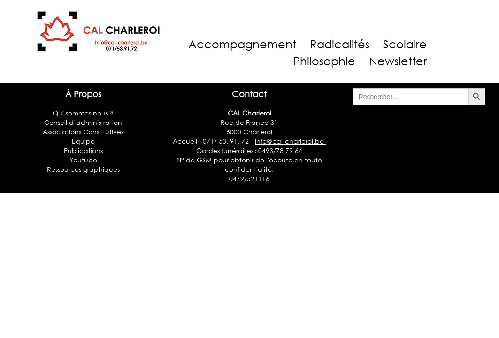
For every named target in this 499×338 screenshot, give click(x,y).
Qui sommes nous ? (83, 113)
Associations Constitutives (83, 132)
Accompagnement (242, 44)
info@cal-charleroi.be (290, 141)
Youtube (83, 160)
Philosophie (324, 61)
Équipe (83, 141)
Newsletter (398, 61)
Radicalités (339, 44)
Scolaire (405, 44)
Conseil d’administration (83, 122)
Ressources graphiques (83, 169)
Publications (83, 150)
